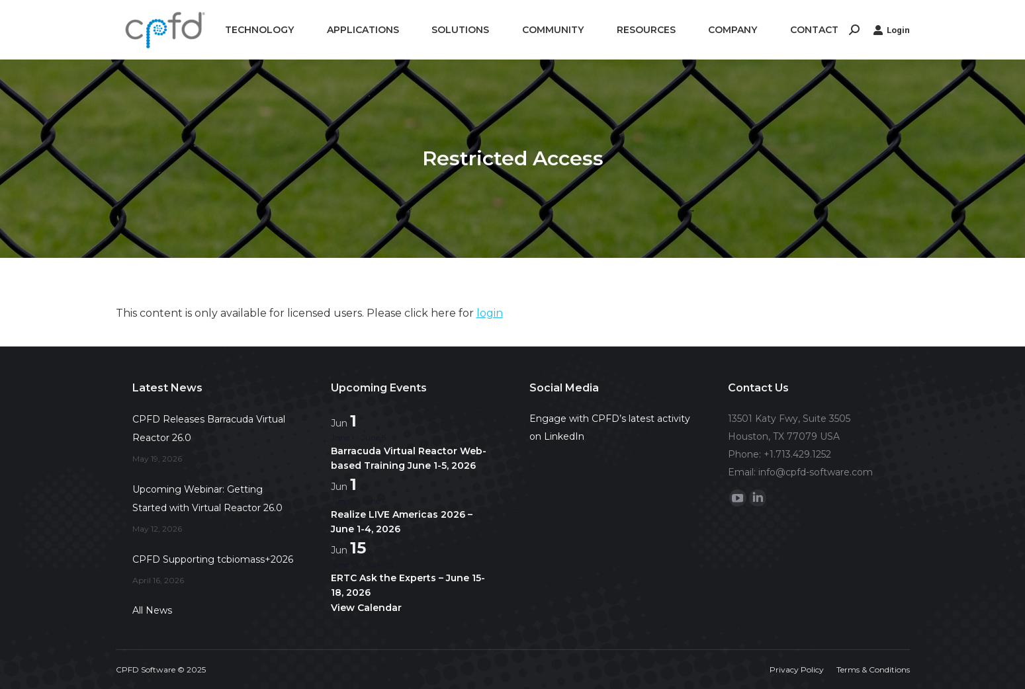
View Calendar (366, 608)
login (489, 313)
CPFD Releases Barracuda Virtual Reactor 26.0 (208, 428)
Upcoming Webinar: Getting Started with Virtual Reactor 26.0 (207, 498)
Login (891, 29)
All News (152, 610)
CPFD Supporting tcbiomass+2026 (212, 559)
